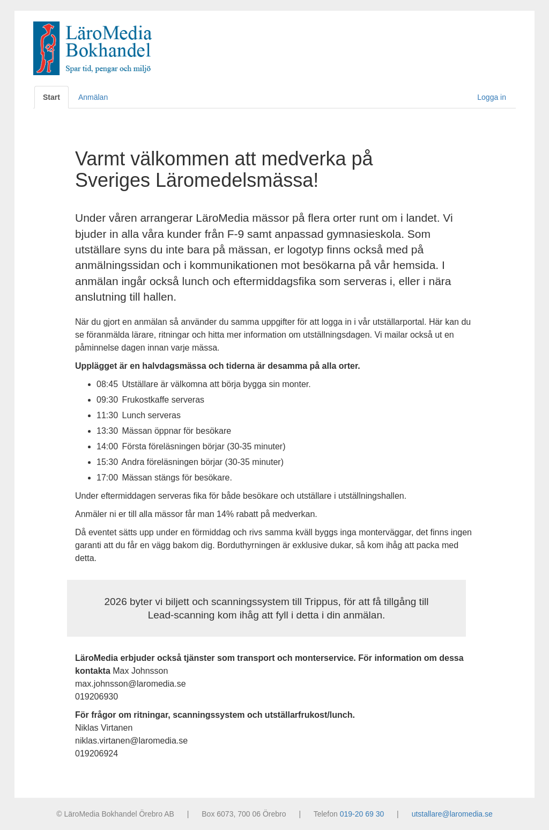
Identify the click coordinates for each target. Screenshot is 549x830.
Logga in (491, 97)
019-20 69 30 (362, 814)
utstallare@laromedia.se (452, 814)
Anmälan (93, 97)
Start (51, 97)
